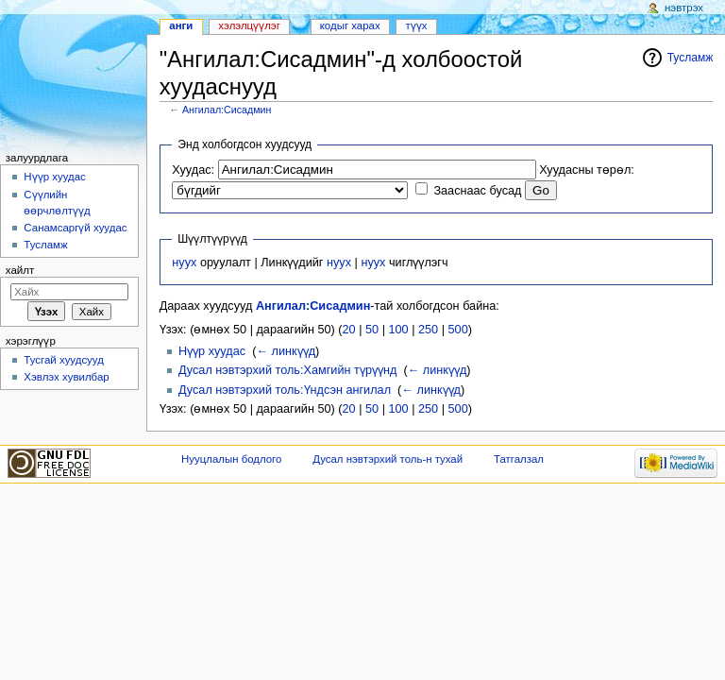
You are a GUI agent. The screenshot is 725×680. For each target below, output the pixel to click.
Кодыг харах (350, 25)
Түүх (417, 25)
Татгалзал (519, 459)
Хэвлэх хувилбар (66, 376)
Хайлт (20, 270)
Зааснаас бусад (477, 190)
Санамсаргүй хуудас (75, 227)
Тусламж (690, 57)
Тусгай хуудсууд (64, 360)
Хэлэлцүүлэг (249, 25)
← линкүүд (285, 351)
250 (428, 329)
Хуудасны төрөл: (586, 170)
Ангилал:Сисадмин (226, 109)
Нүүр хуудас (211, 351)
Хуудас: (193, 170)
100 (398, 329)
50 (372, 329)
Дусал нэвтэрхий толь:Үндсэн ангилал (284, 390)
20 (349, 329)
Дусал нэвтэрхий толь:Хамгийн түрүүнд (287, 370)
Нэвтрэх (684, 7)
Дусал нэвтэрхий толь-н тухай (387, 459)
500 (458, 329)
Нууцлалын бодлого (231, 459)
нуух (184, 262)
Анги (181, 25)
